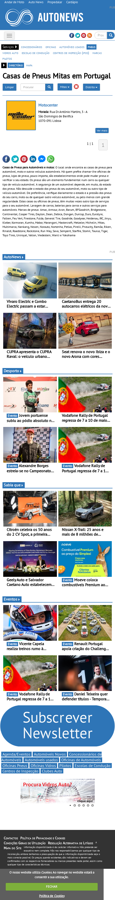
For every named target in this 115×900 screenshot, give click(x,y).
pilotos (7, 58)
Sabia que (13, 484)
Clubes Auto (52, 770)
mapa (29, 65)
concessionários (31, 47)
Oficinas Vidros (43, 765)
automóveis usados (71, 47)
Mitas (64, 87)
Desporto (13, 370)
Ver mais (102, 130)
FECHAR (51, 886)
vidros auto (10, 53)
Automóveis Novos (50, 754)
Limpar (9, 87)
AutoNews (14, 256)
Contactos (11, 838)
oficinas (51, 47)
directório (16, 65)
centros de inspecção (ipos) (71, 53)
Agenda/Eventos (16, 754)
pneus (91, 47)
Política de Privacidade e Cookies (42, 838)
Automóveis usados (41, 759)
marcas (97, 53)
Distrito (91, 87)
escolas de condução (35, 53)
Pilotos (65, 765)
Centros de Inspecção (20, 770)
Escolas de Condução (93, 765)
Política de (51, 896)
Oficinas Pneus (14, 765)
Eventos (12, 599)
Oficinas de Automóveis (81, 759)
